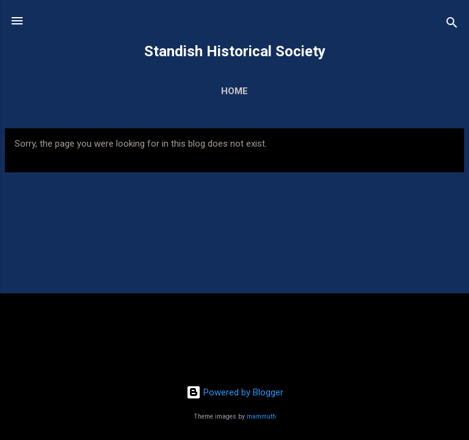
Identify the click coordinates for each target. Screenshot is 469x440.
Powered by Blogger (234, 392)
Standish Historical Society (234, 51)
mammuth (261, 416)
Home (234, 91)
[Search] (452, 24)
